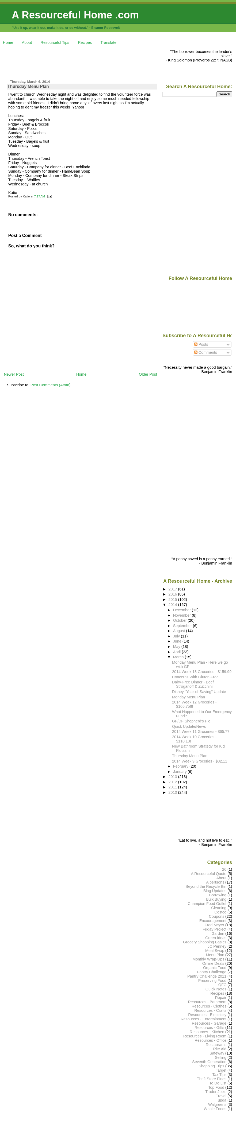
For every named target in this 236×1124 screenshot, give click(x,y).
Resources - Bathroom (207, 1002)
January (180, 771)
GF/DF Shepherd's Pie (191, 721)
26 (224, 869)
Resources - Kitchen (207, 1032)
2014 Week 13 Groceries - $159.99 (201, 672)
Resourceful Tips (55, 42)
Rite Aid (220, 1049)
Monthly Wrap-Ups (208, 959)
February (181, 766)
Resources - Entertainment (203, 1019)
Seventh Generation (209, 1062)
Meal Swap (214, 950)
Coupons (216, 916)
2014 (173, 604)
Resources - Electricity (207, 1015)
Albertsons (215, 882)
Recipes (85, 42)
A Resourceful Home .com (75, 15)
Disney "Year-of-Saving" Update (199, 692)
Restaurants (216, 1045)
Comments (205, 352)
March (179, 657)
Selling (220, 1057)
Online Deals (213, 963)
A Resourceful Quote (209, 874)
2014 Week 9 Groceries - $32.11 (199, 761)
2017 (173, 589)
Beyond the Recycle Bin (206, 886)
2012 (173, 782)
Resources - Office (210, 1040)
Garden (217, 933)
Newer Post (14, 374)
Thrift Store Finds (211, 1079)
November (182, 615)
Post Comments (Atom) (51, 385)
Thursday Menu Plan (28, 86)
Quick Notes (215, 989)
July (177, 636)
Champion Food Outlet (207, 903)
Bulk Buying (216, 899)
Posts (201, 344)
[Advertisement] (101, 61)
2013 (173, 777)
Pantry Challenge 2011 (206, 976)
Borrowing (217, 895)
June (177, 641)
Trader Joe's (215, 1092)
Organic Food (214, 968)
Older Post (148, 374)
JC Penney (217, 946)
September (183, 626)
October (180, 620)
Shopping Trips (211, 1066)
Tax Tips (219, 1074)
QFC (222, 985)
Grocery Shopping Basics (204, 942)
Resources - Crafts (210, 1010)
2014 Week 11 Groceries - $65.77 (200, 731)
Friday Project (214, 929)
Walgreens (217, 1104)
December (182, 610)
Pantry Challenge (211, 972)
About (27, 42)
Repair (220, 997)
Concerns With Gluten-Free (195, 677)
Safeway (217, 1053)
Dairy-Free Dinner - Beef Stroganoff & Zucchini (193, 684)
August (179, 631)
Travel (221, 1096)
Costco (220, 912)
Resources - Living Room (204, 1036)
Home (8, 42)
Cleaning (218, 908)
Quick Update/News (189, 726)
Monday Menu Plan (188, 697)
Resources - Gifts (209, 1027)
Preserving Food (212, 980)
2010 (173, 792)
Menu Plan (215, 955)
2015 (173, 599)
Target (221, 1070)
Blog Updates (214, 891)
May (177, 646)
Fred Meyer (214, 925)
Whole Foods (215, 1109)
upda (222, 1100)
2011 (173, 787)
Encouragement (212, 921)
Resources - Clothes (209, 1006)
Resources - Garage (209, 1023)
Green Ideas (215, 938)
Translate (108, 42)
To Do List (217, 1083)
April (177, 652)
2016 (173, 594)
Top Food (216, 1087)
